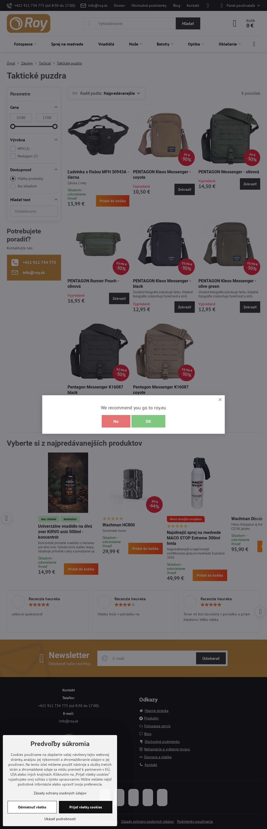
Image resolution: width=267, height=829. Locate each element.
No (116, 421)
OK (148, 421)
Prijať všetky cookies (85, 807)
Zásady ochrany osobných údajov (60, 793)
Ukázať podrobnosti (60, 819)
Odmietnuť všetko (32, 807)
